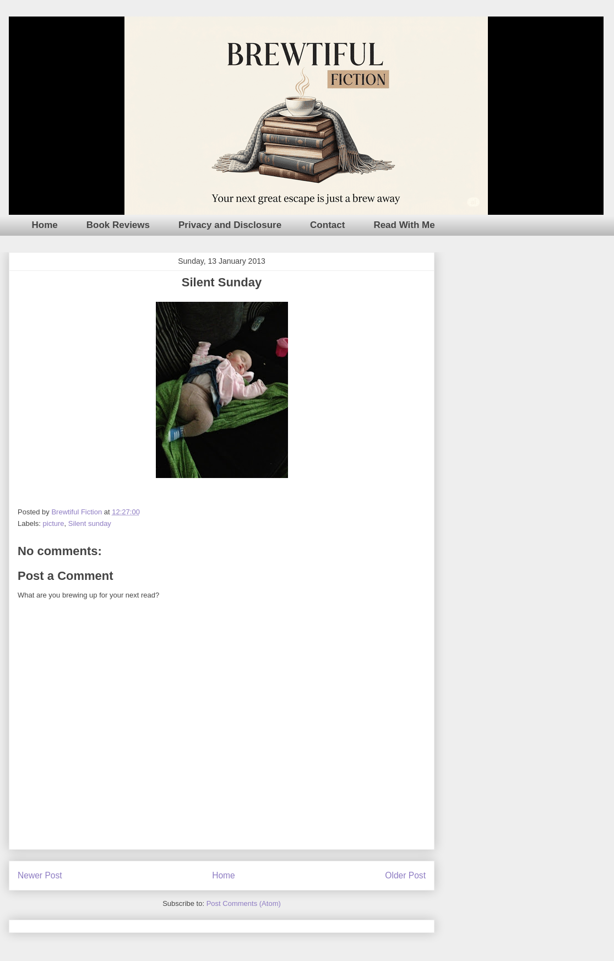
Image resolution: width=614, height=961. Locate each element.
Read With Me (403, 225)
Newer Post (40, 875)
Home (45, 225)
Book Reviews (118, 225)
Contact (327, 225)
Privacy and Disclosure (229, 225)
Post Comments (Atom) (244, 903)
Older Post (405, 875)
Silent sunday (89, 523)
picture (53, 523)
